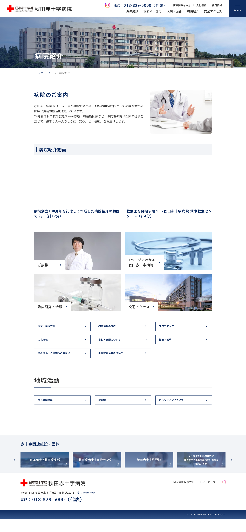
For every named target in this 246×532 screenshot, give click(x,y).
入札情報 (201, 5)
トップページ (43, 73)
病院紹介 (193, 11)
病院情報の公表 (109, 328)
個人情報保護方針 (184, 495)
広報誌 (103, 411)
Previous (14, 473)
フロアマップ (169, 328)
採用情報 (217, 5)
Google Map (88, 505)
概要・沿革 (167, 344)
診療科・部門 (153, 11)
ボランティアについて (175, 411)
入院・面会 (174, 11)
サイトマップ (208, 495)
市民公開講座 (48, 411)
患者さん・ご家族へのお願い (58, 361)
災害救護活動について (114, 361)
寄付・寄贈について (112, 344)
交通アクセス (213, 11)
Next (231, 473)
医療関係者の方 (182, 5)
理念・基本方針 (49, 328)
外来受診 (132, 11)
